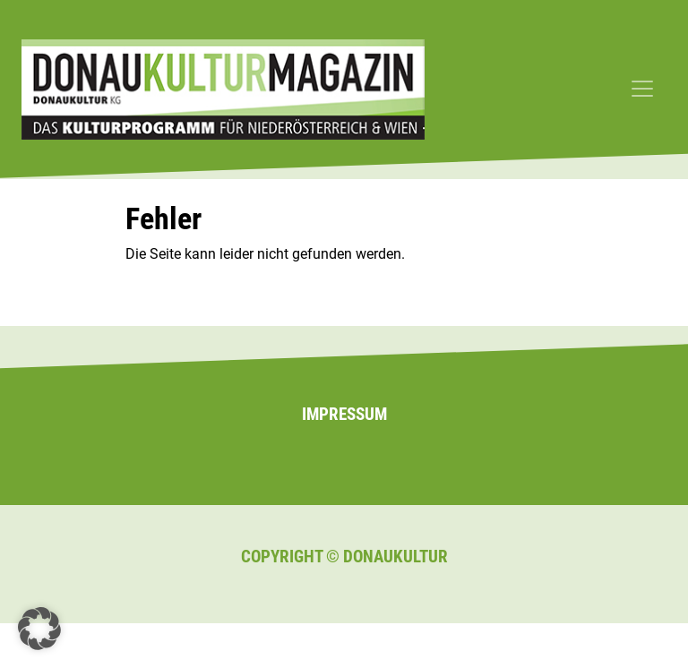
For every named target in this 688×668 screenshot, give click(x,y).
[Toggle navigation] (642, 89)
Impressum (344, 414)
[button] (39, 628)
